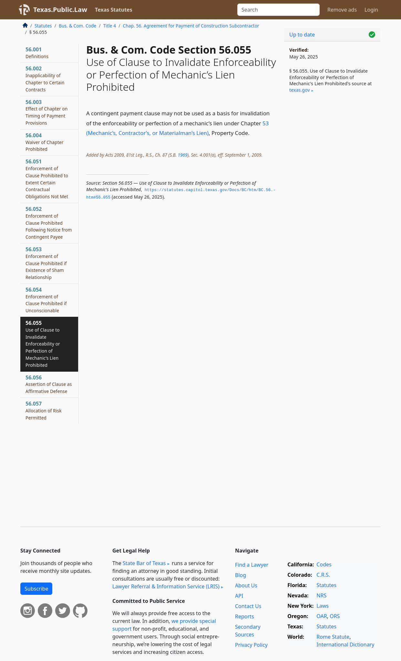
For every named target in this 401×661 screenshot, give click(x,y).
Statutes (43, 26)
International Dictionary (345, 644)
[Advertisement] (332, 205)
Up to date (302, 34)
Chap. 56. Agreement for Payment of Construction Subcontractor (191, 26)
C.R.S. (323, 574)
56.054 (46, 300)
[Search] (278, 10)
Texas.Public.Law (60, 9)
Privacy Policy (251, 644)
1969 (182, 155)
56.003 (47, 112)
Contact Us (248, 606)
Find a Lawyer (251, 564)
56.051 (47, 179)
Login (371, 9)
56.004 (45, 142)
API (239, 595)
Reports (244, 616)
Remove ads (342, 9)
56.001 (37, 52)
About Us (246, 585)
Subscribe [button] (36, 588)
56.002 (45, 78)
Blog (240, 575)
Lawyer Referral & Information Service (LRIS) (166, 586)
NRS (321, 595)
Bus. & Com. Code (78, 26)
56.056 (49, 384)
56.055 (43, 343)
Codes (323, 564)
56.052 (49, 222)
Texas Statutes (113, 9)
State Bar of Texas (144, 563)
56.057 (44, 410)
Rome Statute (332, 636)
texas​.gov (299, 90)
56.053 (46, 263)
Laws (322, 605)
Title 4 (109, 26)
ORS (335, 616)
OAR (321, 616)
